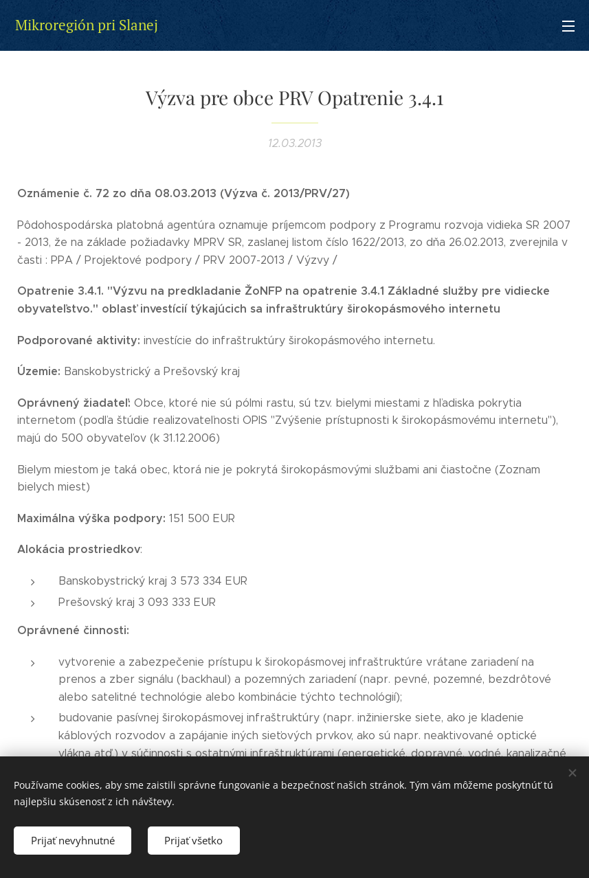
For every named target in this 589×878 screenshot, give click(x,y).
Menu (568, 26)
